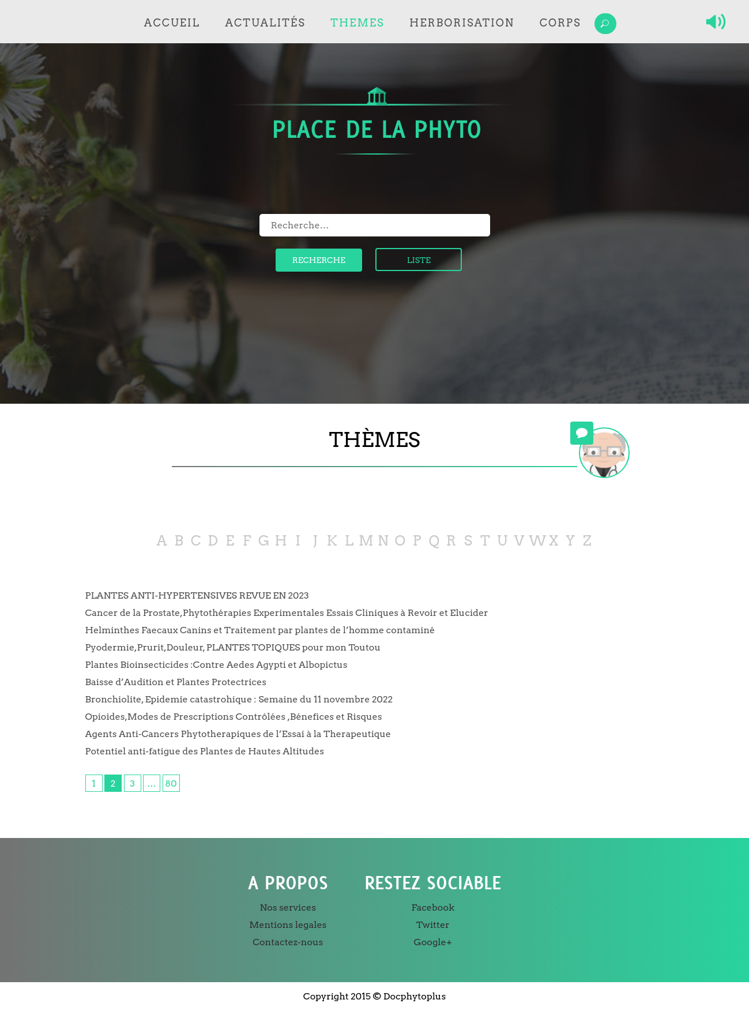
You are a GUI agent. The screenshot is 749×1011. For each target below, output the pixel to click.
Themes (357, 23)
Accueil (172, 23)
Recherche (318, 260)
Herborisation (461, 23)
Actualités (265, 23)
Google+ (433, 942)
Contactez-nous (288, 942)
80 (170, 783)
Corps (560, 23)
